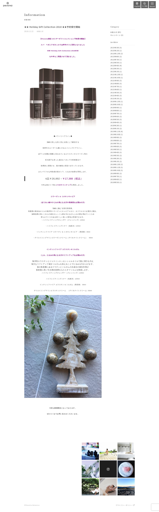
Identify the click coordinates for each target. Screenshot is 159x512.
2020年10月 (115, 104)
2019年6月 (114, 146)
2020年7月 (114, 113)
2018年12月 (115, 164)
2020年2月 (114, 125)
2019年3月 (114, 155)
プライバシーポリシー (124, 505)
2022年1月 (114, 71)
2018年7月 (114, 176)
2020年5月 (114, 119)
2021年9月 (114, 80)
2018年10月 (115, 170)
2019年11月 (115, 131)
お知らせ (113, 32)
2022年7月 (114, 60)
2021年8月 (114, 83)
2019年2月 (114, 158)
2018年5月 (114, 182)
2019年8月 (114, 140)
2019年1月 (114, 161)
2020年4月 (114, 122)
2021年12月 (115, 74)
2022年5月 (114, 62)
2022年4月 (114, 65)
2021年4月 (114, 95)
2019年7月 (114, 143)
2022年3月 (114, 68)
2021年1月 (114, 98)
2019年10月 (115, 134)
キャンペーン (115, 35)
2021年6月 (114, 89)
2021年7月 (114, 86)
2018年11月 (115, 167)
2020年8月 (114, 110)
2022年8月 (114, 56)
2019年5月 (114, 149)
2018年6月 (114, 179)
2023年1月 (114, 50)
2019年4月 (114, 152)
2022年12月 (115, 53)
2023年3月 (114, 47)
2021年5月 (114, 92)
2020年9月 (114, 107)
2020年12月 (115, 101)
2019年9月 (114, 137)
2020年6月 (114, 116)
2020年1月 (114, 128)
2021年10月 (115, 77)
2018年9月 (114, 173)
